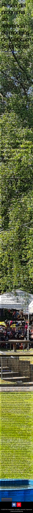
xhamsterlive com (6, 370)
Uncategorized (7, 499)
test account (16, 51)
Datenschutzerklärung (17, 511)
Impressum (29, 509)
